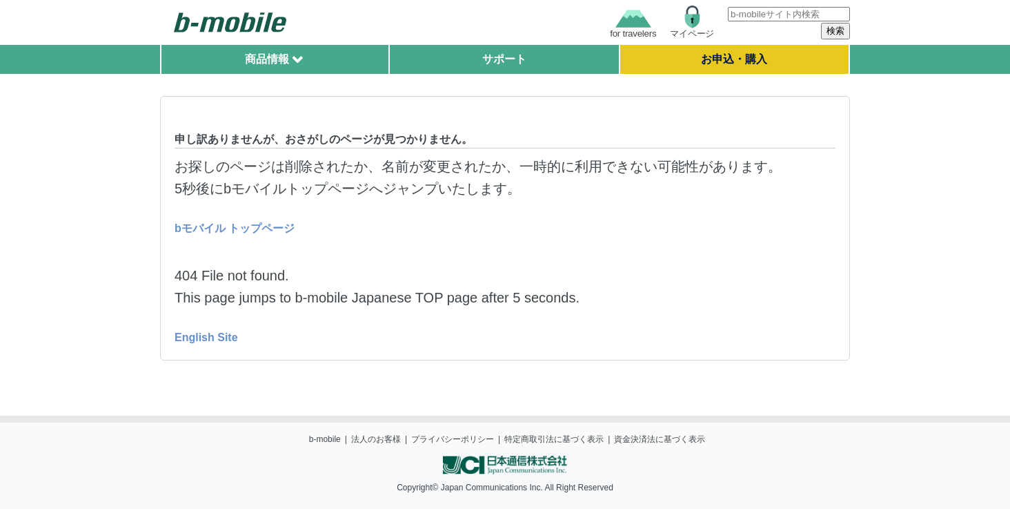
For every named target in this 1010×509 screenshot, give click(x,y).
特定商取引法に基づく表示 (554, 439)
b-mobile (325, 439)
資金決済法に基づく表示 (659, 439)
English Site (206, 337)
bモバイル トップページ (235, 228)
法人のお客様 (376, 439)
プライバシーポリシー (452, 439)
